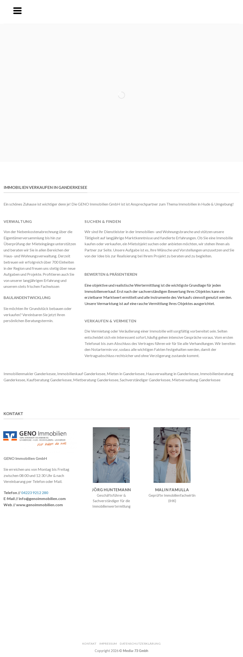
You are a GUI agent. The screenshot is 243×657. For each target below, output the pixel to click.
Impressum (108, 643)
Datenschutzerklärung (140, 643)
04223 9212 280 (34, 492)
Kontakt (89, 643)
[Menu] (17, 10)
